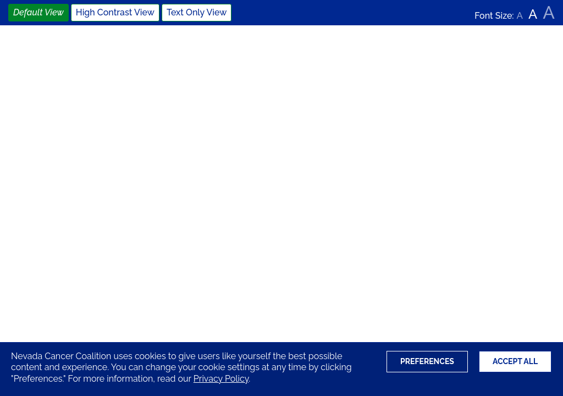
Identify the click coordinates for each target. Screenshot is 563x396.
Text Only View (197, 12)
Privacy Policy (221, 378)
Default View (38, 12)
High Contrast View (115, 12)
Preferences (427, 361)
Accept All (515, 361)
